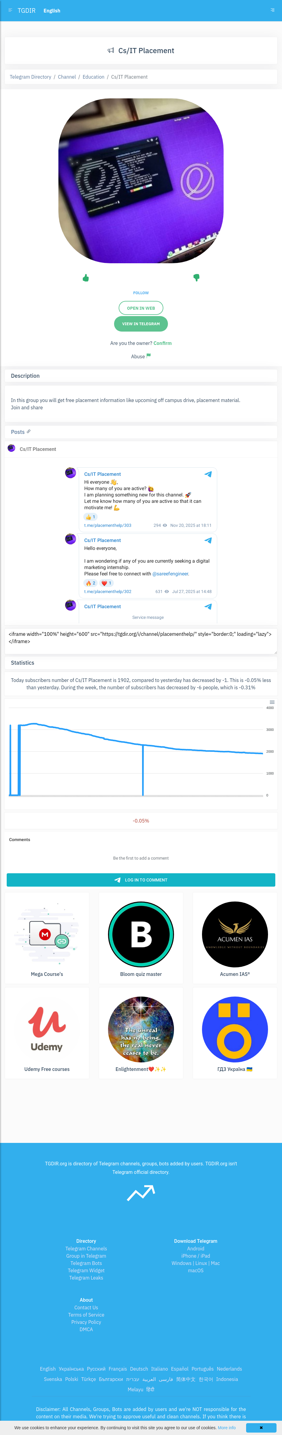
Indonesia (227, 1379)
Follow (141, 292)
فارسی (166, 1379)
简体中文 (186, 1379)
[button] (271, 701)
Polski (71, 1379)
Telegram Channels (86, 1249)
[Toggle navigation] (272, 10)
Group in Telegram (86, 1256)
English (48, 1369)
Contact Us (86, 1307)
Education (94, 77)
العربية (149, 1379)
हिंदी (150, 1389)
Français (118, 1369)
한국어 (206, 1379)
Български (111, 1379)
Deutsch (139, 1369)
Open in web (141, 308)
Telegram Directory (30, 77)
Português (203, 1369)
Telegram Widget (86, 1270)
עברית (132, 1379)
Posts (18, 431)
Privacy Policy (86, 1322)
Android (195, 1249)
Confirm (162, 343)
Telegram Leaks (86, 1278)
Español (179, 1369)
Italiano (159, 1369)
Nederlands (229, 1369)
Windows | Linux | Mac (196, 1263)
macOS (196, 1270)
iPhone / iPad (195, 1256)
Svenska (53, 1379)
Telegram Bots (86, 1263)
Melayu (136, 1389)
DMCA (86, 1329)
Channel (67, 77)
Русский (96, 1369)
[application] (141, 752)
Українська (71, 1369)
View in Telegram (141, 323)
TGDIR (27, 10)
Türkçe (88, 1379)
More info (226, 1427)
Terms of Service (86, 1315)
